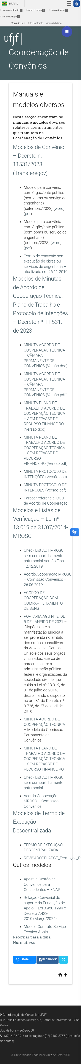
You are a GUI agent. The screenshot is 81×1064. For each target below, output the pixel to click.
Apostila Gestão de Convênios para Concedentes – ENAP (42, 884)
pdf (28, 213)
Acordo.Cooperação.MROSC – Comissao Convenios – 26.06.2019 (47, 579)
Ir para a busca (58, 10)
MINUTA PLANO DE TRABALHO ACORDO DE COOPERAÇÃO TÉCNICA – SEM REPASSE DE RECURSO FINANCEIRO (44, 758)
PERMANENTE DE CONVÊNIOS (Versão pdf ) (46, 389)
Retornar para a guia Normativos (32, 940)
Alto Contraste (35, 23)
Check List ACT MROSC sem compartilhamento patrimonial (44, 782)
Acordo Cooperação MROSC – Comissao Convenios (41, 801)
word (59, 208)
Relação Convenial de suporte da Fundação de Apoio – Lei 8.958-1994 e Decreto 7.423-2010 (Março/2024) (45, 908)
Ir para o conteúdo (11, 10)
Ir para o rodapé (10, 16)
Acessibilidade (54, 23)
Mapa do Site (18, 23)
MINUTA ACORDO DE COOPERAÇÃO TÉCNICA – (44, 379)
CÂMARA (35, 384)
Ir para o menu (35, 10)
